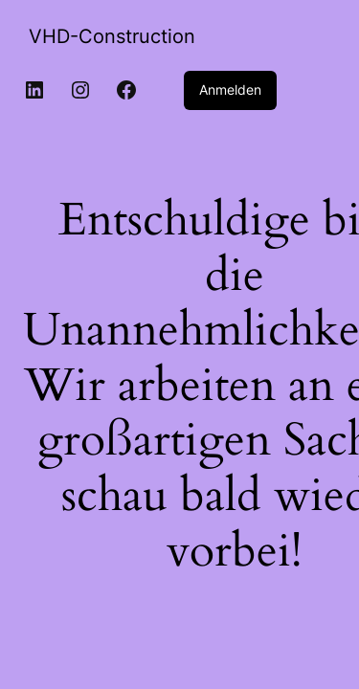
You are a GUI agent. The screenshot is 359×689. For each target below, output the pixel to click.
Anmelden (230, 89)
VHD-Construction (112, 36)
